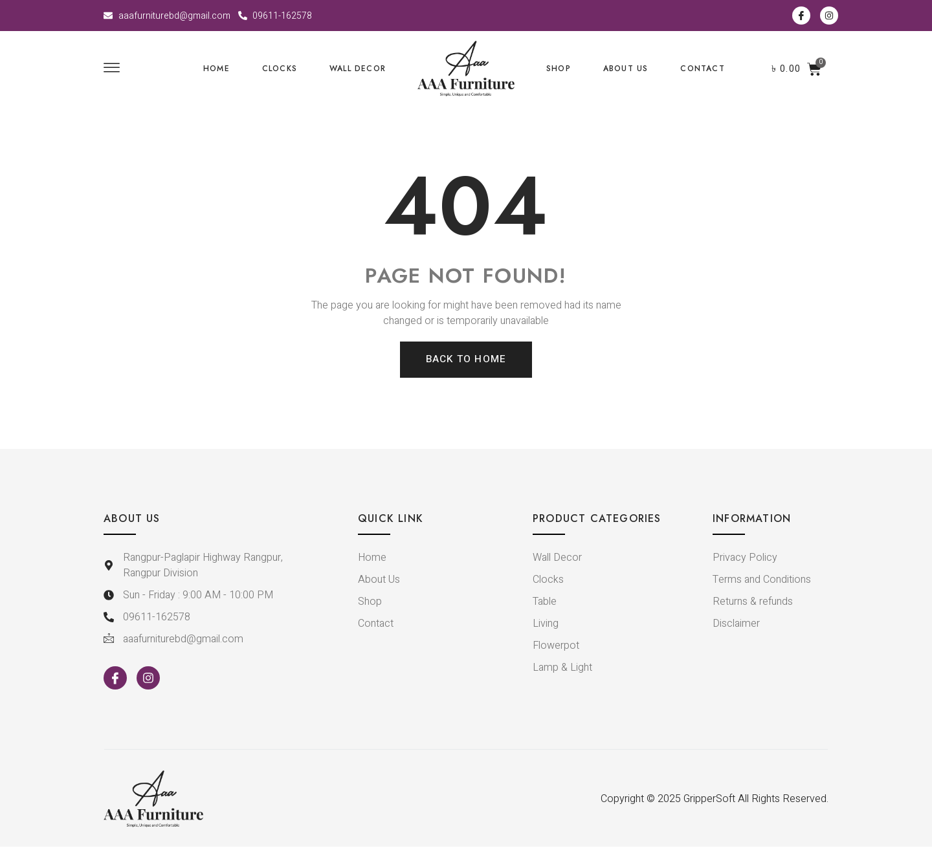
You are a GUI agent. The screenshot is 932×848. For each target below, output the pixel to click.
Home (216, 68)
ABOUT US (626, 68)
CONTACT (702, 68)
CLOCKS (279, 68)
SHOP (558, 68)
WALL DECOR (357, 68)
